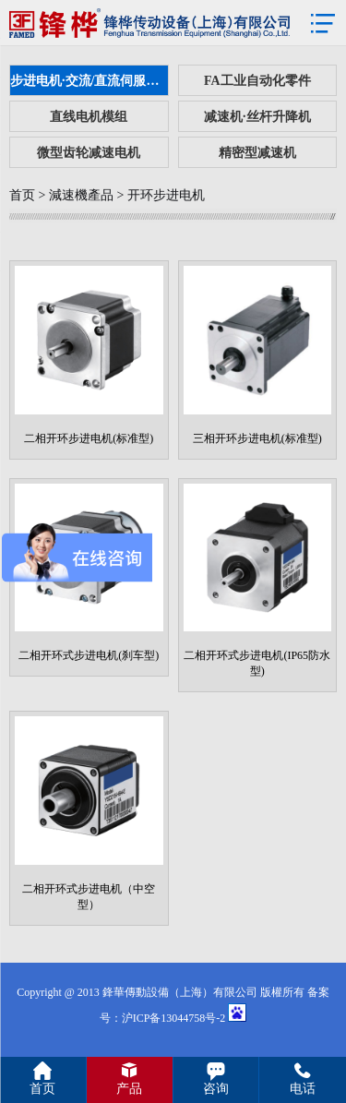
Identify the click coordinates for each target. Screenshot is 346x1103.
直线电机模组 (88, 117)
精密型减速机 (257, 153)
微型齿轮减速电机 (88, 153)
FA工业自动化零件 (257, 81)
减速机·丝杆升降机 (257, 117)
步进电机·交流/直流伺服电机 (89, 81)
